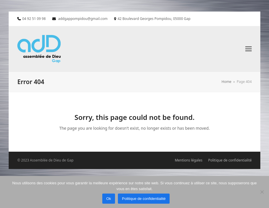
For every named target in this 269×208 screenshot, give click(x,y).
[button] (248, 49)
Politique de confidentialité (230, 160)
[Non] (262, 192)
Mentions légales (189, 160)
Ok (108, 198)
